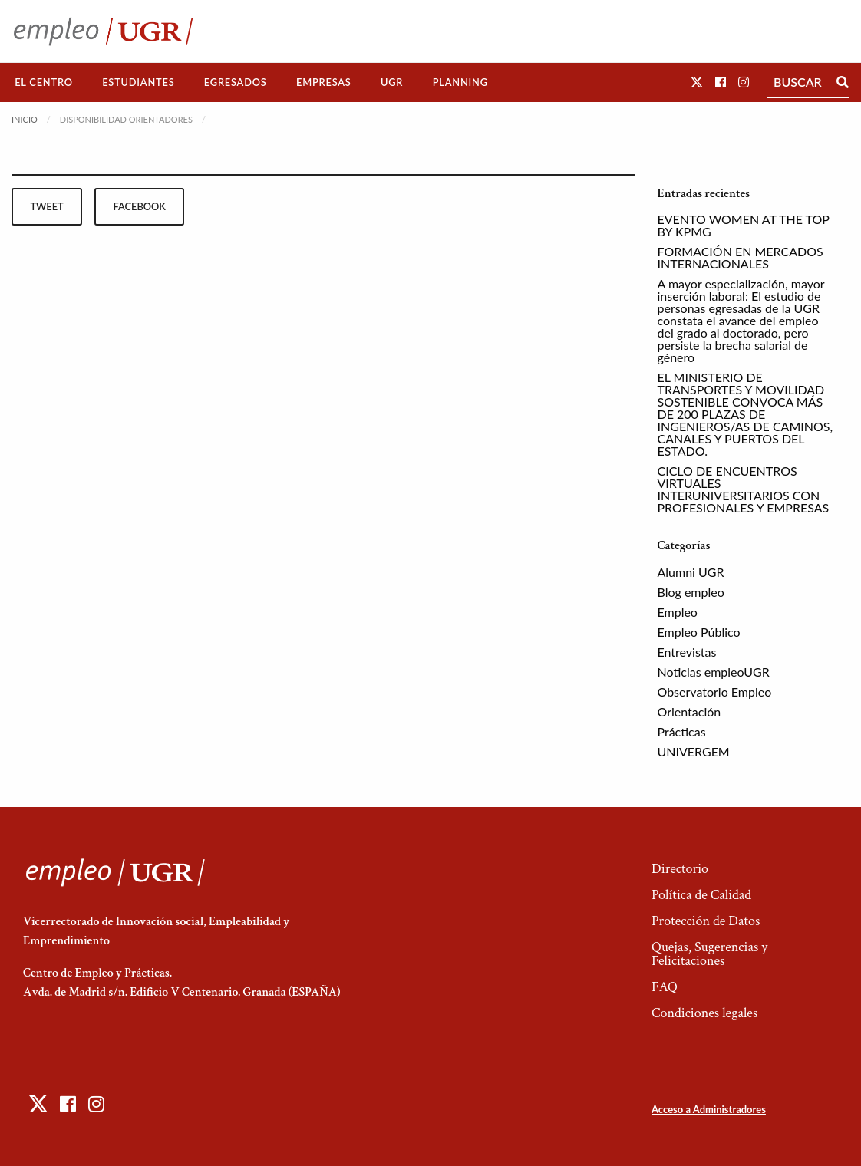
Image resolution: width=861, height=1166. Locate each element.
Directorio (680, 869)
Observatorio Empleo (715, 691)
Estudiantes (138, 82)
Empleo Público (699, 631)
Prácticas (682, 731)
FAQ (665, 987)
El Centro (44, 82)
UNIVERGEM (694, 751)
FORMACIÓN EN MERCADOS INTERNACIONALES (740, 257)
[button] (697, 81)
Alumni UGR (691, 572)
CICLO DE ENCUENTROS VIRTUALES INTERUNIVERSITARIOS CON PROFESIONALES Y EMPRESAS (744, 489)
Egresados (235, 82)
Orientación (689, 711)
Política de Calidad (701, 895)
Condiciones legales (704, 1013)
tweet (46, 206)
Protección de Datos (706, 921)
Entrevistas (687, 651)
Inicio (25, 119)
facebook (140, 206)
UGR (392, 82)
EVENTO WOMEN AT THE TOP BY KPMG (744, 225)
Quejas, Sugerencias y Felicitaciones (709, 954)
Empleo (678, 611)
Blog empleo (691, 592)
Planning (460, 82)
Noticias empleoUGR (714, 671)
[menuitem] (43, 82)
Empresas (323, 82)
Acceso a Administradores (709, 1109)
